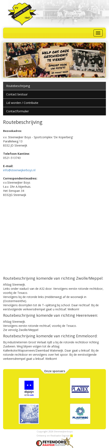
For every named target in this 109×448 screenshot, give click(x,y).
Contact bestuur (17, 94)
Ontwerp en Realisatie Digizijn (54, 435)
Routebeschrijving (18, 86)
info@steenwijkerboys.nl (19, 170)
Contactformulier (17, 111)
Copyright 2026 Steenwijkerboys (55, 431)
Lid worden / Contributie (22, 103)
